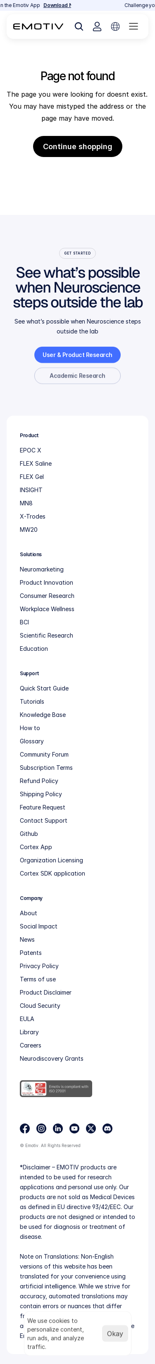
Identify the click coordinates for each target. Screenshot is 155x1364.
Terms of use (38, 979)
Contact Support (43, 820)
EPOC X (30, 450)
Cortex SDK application (52, 873)
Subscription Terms (46, 767)
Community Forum (44, 754)
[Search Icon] (79, 26)
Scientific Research (46, 635)
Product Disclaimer (46, 992)
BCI (24, 622)
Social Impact (38, 926)
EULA (27, 1018)
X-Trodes (32, 516)
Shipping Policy (41, 793)
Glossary (32, 741)
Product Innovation (46, 582)
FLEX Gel (32, 476)
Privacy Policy (39, 965)
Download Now (64, 5)
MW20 (29, 529)
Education (34, 648)
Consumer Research (47, 595)
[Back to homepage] (38, 26)
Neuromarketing (42, 569)
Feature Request (42, 807)
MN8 (26, 503)
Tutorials (32, 701)
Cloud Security (40, 1005)
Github (29, 833)
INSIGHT (31, 489)
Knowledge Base (43, 714)
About (28, 912)
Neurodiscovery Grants (51, 1058)
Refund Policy (39, 780)
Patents (31, 952)
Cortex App (36, 846)
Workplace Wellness (47, 608)
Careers (30, 1045)
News (27, 939)
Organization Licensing (51, 860)
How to (30, 727)
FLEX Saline (36, 463)
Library (29, 1031)
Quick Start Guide (44, 688)
